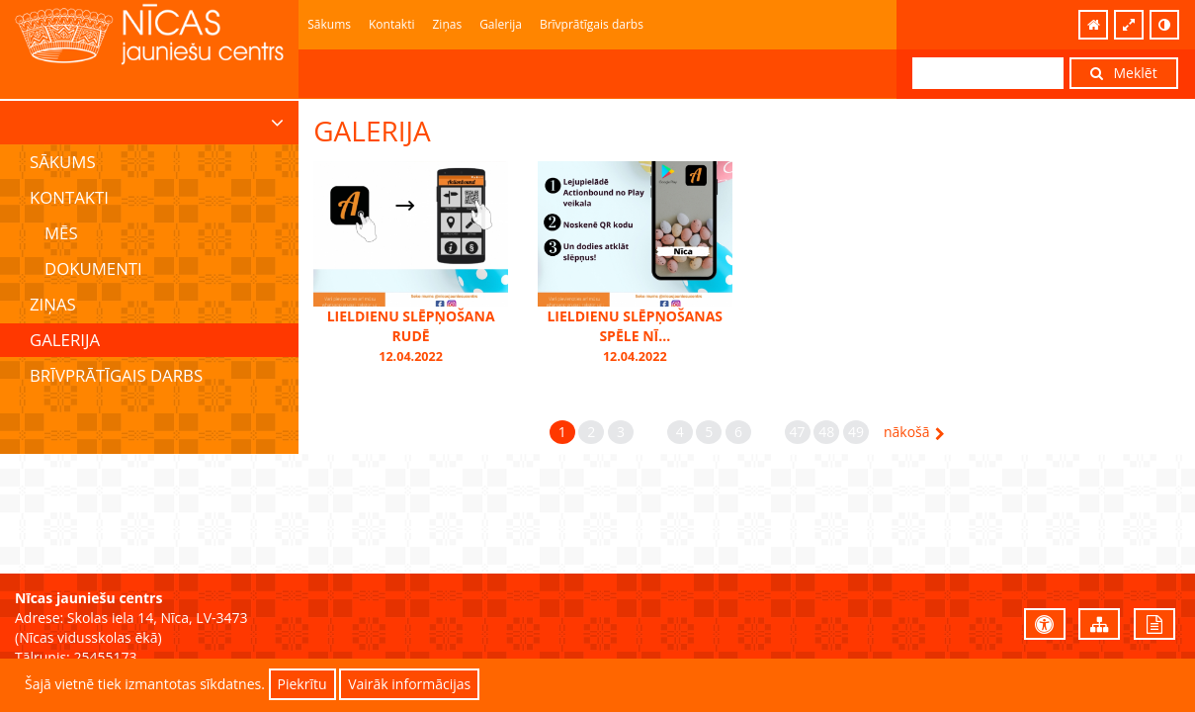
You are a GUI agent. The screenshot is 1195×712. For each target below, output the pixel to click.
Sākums (329, 24)
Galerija (500, 24)
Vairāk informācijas (409, 683)
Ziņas (447, 24)
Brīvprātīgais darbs (591, 24)
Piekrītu (302, 683)
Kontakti (391, 24)
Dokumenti (93, 268)
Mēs (61, 233)
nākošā (914, 431)
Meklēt (1123, 72)
